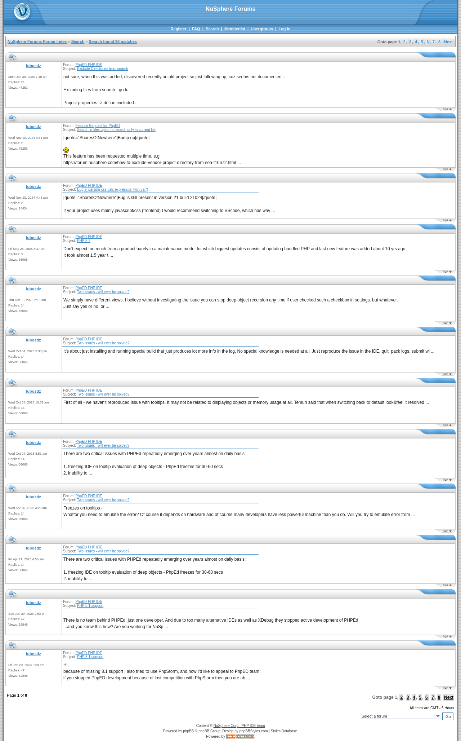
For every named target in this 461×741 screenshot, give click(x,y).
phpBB (188, 731)
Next (448, 42)
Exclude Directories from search (102, 69)
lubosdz (33, 65)
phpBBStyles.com (254, 731)
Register (179, 29)
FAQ (196, 29)
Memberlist (234, 29)
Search (212, 29)
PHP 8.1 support (90, 606)
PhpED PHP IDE (88, 65)
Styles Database (284, 731)
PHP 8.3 (83, 241)
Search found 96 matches (113, 41)
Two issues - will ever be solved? (103, 292)
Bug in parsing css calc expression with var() (112, 189)
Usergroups (262, 29)
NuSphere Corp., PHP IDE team (239, 726)
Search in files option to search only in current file (116, 130)
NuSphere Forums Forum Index (37, 41)
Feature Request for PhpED (97, 126)
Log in (284, 29)
